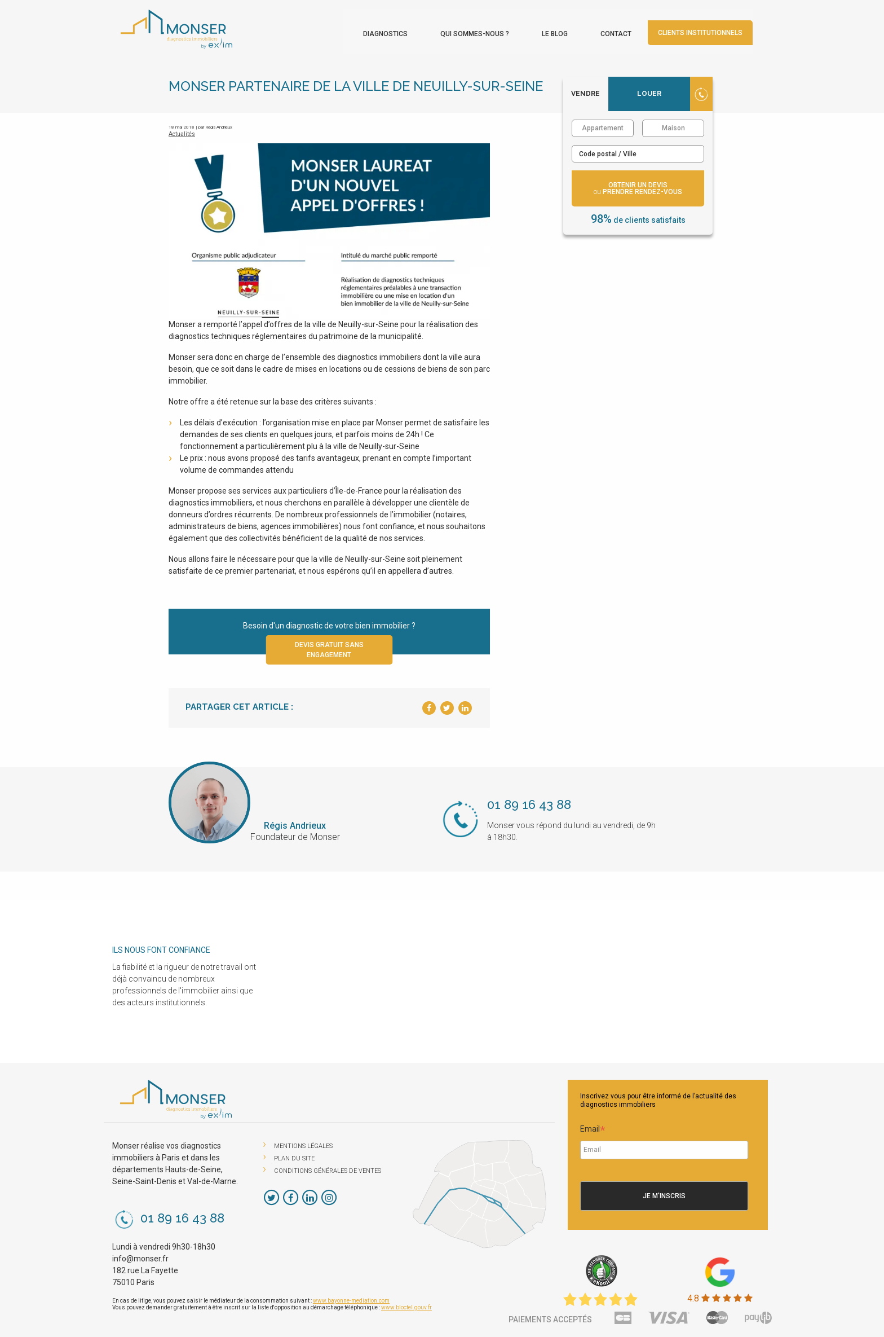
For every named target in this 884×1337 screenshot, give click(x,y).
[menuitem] (404, 30)
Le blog (573, 33)
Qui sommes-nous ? (493, 33)
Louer (649, 90)
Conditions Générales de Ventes (327, 1167)
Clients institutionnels (719, 32)
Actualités (182, 130)
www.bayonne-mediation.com (351, 1297)
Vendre (585, 90)
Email (592, 1127)
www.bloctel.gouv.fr (406, 1304)
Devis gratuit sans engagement (329, 646)
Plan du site (294, 1155)
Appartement (603, 125)
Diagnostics (404, 33)
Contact (634, 33)
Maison (673, 125)
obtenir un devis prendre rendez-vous (638, 185)
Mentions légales (303, 1142)
